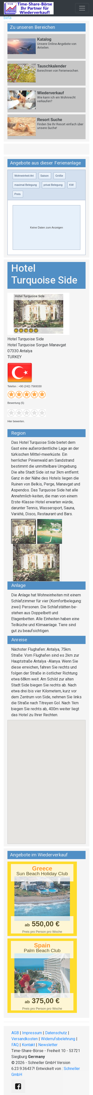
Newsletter (48, 1044)
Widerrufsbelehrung (58, 1038)
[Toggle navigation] (82, 8)
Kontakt (28, 1044)
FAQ (15, 1044)
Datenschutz (56, 1033)
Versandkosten (24, 1038)
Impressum (32, 1033)
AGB (15, 1033)
